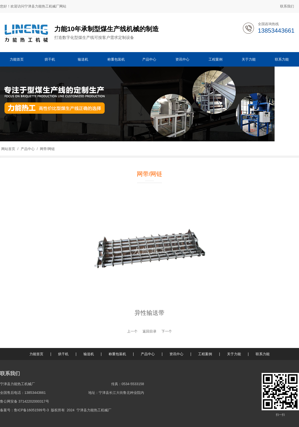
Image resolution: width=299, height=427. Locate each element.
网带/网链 (47, 149)
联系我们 (287, 6)
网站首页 (8, 149)
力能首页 (36, 354)
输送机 (88, 354)
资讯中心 (176, 354)
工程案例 (205, 354)
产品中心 (28, 149)
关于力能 (234, 354)
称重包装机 (117, 354)
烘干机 (63, 354)
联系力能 (263, 354)
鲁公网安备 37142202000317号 (24, 401)
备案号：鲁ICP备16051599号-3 (24, 410)
